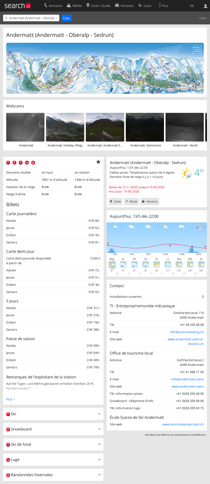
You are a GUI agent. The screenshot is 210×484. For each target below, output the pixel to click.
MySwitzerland (182, 434)
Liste (202, 18)
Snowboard (19, 429)
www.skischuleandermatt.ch (183, 424)
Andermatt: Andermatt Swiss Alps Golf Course (118, 145)
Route (133, 201)
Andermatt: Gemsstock (145, 145)
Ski (11, 413)
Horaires (152, 201)
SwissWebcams (198, 434)
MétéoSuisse (167, 434)
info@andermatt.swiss (187, 379)
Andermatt (26, 145)
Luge (12, 459)
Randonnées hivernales (29, 474)
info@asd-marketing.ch (187, 332)
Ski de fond (18, 444)
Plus (9, 399)
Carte (117, 201)
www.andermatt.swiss (188, 386)
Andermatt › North (185, 145)
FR (192, 6)
